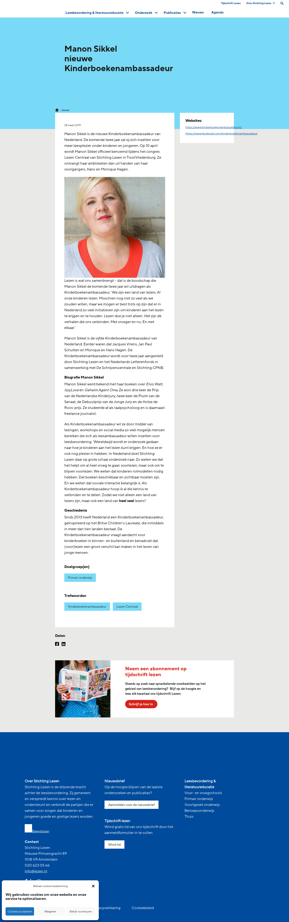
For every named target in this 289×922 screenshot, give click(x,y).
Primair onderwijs (80, 578)
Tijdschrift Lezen (231, 3)
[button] (93, 886)
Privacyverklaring (106, 908)
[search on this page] (282, 3)
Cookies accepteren (20, 911)
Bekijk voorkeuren (81, 911)
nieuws (65, 110)
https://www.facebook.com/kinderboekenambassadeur (221, 134)
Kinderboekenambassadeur (87, 606)
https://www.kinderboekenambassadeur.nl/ (213, 127)
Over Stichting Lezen (260, 3)
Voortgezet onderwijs (202, 804)
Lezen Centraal (127, 606)
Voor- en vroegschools (203, 793)
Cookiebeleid (143, 908)
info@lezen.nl (36, 871)
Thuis (189, 816)
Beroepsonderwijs (199, 810)
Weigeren (50, 911)
